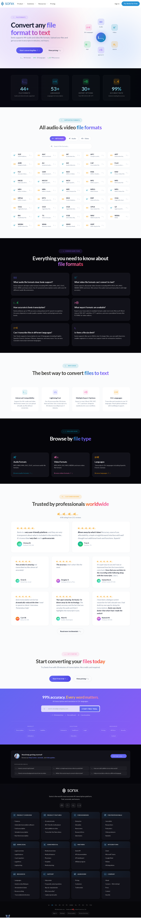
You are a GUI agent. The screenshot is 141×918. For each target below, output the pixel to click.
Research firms (79, 832)
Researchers (109, 825)
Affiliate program (80, 862)
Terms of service (83, 913)
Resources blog (19, 891)
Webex (107, 862)
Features (17, 822)
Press (107, 888)
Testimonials (79, 888)
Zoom (107, 851)
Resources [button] (42, 4)
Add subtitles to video (51, 829)
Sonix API (78, 851)
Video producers (110, 832)
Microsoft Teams (110, 855)
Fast (62, 800)
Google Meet (109, 858)
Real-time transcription (21, 836)
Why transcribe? (50, 891)
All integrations (109, 866)
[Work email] (63, 709)
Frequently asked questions (53, 884)
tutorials (40, 758)
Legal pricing (18, 866)
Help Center (33, 758)
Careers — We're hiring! (112, 884)
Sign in (117, 4)
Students (108, 836)
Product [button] (20, 4)
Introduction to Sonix (21, 888)
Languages (18, 881)
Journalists (108, 822)
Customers (78, 884)
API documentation (81, 855)
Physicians (48, 858)
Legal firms (18, 862)
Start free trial (60, 679)
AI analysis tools (50, 822)
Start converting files (29, 50)
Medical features (50, 855)
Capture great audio (51, 895)
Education (78, 825)
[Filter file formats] (70, 146)
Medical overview (50, 851)
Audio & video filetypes (21, 884)
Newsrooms (78, 829)
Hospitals (47, 862)
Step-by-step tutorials (51, 888)
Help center (48, 881)
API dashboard (79, 858)
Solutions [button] (30, 4)
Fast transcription (20, 829)
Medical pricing (49, 866)
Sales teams (78, 836)
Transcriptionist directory (22, 895)
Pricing (52, 4)
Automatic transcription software (24, 825)
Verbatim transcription (21, 832)
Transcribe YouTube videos (53, 832)
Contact (107, 891)
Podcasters (108, 829)
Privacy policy (71, 913)
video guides (51, 758)
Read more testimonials (70, 631)
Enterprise (78, 822)
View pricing (55, 50)
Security (107, 895)
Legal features (19, 855)
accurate (68, 800)
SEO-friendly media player (53, 825)
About (107, 881)
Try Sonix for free (131, 3)
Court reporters (19, 858)
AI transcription (79, 797)
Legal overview (19, 851)
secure (77, 800)
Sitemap (62, 913)
